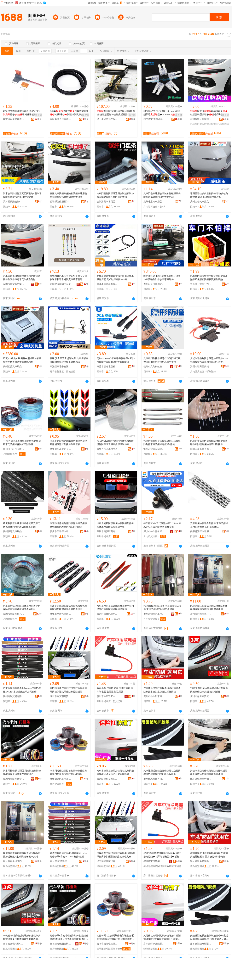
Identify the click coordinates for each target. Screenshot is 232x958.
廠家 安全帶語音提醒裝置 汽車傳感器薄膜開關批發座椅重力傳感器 (69, 360)
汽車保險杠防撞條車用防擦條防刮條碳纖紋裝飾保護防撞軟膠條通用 (208, 607)
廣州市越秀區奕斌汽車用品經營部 (201, 696)
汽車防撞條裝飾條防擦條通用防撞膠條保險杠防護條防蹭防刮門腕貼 (68, 525)
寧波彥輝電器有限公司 (107, 284)
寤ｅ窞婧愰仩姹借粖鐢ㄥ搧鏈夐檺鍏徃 (107, 943)
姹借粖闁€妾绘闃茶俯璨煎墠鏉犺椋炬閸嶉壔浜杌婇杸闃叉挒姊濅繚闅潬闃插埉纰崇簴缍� (116, 937)
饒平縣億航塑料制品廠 (60, 201)
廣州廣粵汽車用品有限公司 (13, 531)
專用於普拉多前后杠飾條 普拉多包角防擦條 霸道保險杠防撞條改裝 (209, 195)
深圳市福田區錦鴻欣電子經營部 (201, 366)
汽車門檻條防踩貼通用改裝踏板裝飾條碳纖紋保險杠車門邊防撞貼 (115, 195)
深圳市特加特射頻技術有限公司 (154, 531)
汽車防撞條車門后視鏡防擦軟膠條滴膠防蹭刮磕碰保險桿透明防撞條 (208, 443)
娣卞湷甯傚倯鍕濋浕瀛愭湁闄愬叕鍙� (13, 119)
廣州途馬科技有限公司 (154, 778)
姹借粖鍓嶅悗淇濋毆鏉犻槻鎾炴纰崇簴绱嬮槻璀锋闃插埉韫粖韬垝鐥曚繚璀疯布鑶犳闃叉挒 (209, 855)
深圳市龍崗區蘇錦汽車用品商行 (154, 449)
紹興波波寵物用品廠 (60, 284)
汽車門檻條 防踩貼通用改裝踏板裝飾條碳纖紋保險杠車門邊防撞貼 (22, 772)
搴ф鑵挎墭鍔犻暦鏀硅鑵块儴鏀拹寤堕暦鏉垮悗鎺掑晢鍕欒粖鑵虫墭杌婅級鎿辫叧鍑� (116, 113)
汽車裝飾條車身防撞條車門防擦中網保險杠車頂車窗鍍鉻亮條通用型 (21, 607)
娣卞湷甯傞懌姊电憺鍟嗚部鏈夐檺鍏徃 (107, 861)
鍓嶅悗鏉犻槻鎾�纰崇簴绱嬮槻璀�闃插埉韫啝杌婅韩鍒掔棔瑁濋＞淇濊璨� (209, 113)
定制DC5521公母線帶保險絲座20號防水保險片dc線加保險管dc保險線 (116, 360)
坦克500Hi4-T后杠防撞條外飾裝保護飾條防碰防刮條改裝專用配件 (161, 278)
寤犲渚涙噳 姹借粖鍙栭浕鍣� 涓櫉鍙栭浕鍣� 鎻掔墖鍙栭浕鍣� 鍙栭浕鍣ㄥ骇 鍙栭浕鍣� (162, 855)
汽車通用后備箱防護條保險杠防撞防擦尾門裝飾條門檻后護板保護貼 (162, 772)
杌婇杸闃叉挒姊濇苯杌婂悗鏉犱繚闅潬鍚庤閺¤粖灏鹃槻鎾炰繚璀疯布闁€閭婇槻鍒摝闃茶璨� (116, 855)
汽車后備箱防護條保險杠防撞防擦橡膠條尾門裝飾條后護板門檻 (115, 525)
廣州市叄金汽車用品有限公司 (154, 696)
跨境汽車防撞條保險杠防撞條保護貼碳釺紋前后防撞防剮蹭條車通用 (208, 772)
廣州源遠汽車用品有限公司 (60, 778)
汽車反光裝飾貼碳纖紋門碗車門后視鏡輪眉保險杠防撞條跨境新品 (68, 443)
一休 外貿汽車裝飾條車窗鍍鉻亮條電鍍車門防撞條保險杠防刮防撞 (22, 443)
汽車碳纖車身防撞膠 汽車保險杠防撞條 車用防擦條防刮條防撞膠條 (162, 607)
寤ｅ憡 (38, 114)
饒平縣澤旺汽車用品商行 (201, 531)
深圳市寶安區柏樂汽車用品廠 (13, 284)
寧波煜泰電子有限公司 (60, 366)
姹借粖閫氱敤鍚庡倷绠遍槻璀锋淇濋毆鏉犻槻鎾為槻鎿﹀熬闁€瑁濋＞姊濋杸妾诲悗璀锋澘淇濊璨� (209, 937)
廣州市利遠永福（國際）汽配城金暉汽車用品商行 (201, 614)
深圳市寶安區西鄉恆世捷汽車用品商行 (107, 531)
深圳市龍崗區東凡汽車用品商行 (13, 614)
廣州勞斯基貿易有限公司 (60, 449)
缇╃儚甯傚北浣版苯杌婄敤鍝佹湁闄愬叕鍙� (107, 119)
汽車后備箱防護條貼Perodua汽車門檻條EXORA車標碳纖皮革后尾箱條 (22, 690)
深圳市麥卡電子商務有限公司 (201, 449)
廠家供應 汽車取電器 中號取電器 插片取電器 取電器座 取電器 (115, 690)
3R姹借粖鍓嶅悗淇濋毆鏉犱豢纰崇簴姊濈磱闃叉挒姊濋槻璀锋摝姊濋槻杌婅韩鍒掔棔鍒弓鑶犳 (22, 937)
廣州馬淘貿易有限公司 (13, 696)
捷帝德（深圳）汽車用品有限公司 (201, 284)
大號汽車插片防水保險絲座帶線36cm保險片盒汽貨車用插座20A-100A (209, 360)
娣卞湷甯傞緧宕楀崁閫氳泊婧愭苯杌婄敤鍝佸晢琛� (60, 943)
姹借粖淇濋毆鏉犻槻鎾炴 (203, 123)
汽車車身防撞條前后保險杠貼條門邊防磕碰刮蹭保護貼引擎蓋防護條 (115, 772)
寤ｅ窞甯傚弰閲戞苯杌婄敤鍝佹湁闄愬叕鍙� (201, 861)
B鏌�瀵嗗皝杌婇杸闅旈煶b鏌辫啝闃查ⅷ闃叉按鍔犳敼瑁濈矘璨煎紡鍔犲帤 (69, 113)
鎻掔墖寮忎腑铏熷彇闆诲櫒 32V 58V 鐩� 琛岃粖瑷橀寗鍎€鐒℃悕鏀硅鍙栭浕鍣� (21, 113)
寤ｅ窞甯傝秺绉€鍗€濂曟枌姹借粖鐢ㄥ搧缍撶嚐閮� (13, 943)
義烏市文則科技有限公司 (154, 366)
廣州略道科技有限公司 (107, 778)
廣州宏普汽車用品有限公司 (201, 201)
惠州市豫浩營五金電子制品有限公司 (107, 696)
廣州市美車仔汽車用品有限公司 (60, 531)
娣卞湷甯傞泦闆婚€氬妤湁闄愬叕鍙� (154, 119)
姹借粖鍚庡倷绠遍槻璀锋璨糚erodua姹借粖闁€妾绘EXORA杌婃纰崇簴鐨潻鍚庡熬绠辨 (68, 855)
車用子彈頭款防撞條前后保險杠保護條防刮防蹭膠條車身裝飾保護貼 (68, 607)
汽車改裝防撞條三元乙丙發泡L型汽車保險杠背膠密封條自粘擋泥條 (22, 195)
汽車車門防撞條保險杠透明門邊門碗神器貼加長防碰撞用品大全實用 (162, 360)
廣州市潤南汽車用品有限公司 (154, 614)
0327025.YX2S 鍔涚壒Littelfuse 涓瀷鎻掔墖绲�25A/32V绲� (161, 113)
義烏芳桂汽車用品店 (107, 449)
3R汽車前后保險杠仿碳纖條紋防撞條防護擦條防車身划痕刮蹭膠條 (209, 690)
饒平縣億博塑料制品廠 (201, 778)
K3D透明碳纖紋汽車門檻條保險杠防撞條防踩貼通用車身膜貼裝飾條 (115, 443)
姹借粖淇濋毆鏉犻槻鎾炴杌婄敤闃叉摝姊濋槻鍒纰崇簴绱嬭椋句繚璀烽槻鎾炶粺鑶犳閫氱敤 (22, 855)
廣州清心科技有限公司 (13, 449)
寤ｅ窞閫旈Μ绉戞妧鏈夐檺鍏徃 (201, 943)
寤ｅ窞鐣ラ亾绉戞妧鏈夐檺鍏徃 (154, 943)
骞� (38, 119)
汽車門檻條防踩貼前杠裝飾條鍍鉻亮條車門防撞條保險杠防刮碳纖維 (68, 772)
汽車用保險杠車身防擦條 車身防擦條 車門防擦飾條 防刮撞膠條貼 (209, 525)
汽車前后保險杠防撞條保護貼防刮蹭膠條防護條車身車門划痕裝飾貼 (21, 278)
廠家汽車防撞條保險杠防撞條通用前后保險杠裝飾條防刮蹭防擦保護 (68, 195)
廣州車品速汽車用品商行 (60, 614)
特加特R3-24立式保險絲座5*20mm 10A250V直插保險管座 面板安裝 (162, 525)
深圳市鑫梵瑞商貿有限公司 (60, 696)
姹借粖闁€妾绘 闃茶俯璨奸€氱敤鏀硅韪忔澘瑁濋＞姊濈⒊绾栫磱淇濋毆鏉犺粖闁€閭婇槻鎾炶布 (69, 937)
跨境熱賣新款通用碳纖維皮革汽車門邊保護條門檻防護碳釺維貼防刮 (21, 525)
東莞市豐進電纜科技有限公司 (107, 366)
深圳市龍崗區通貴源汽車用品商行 (13, 778)
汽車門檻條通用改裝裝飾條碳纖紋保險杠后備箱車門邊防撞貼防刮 (162, 195)
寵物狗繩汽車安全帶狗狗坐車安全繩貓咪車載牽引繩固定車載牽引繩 (68, 278)
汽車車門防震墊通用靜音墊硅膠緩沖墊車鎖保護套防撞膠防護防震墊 (208, 278)
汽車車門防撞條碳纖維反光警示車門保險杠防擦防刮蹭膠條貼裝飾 (115, 607)
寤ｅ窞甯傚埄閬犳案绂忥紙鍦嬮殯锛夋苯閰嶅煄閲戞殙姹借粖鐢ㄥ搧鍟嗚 (13, 861)
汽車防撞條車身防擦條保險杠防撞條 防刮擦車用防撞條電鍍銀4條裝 (162, 443)
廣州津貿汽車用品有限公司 (107, 201)
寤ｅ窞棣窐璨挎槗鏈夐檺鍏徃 (60, 861)
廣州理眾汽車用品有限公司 (154, 201)
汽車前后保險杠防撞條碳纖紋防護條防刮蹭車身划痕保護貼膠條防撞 (162, 690)
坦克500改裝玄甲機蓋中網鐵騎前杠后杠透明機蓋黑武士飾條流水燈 (22, 360)
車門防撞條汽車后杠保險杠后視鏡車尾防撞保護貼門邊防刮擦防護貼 (68, 690)
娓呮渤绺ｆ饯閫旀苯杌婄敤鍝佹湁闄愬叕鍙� (60, 119)
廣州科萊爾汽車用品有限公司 (107, 614)
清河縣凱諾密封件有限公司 (13, 201)
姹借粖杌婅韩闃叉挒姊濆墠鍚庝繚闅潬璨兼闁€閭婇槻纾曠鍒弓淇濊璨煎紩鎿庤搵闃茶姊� (162, 937)
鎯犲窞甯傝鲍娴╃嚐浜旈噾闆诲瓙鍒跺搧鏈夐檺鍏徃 (154, 861)
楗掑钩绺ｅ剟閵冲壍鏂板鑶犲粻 (201, 119)
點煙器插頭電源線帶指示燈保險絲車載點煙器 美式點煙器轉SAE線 (115, 278)
